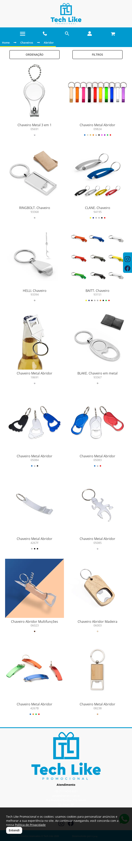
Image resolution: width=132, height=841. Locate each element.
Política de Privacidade (30, 825)
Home (6, 42)
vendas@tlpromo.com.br (66, 795)
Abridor (49, 42)
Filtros (97, 54)
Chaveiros (26, 42)
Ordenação (34, 54)
